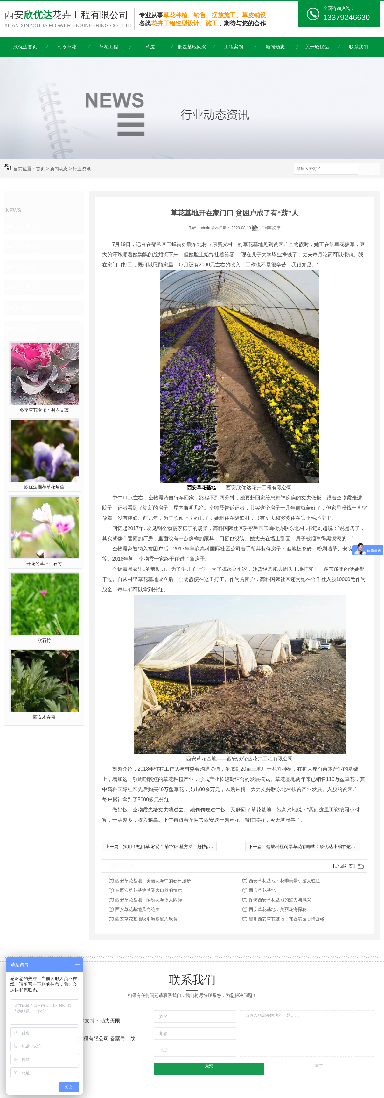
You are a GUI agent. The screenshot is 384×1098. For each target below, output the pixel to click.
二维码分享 (271, 228)
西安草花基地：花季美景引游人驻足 (284, 880)
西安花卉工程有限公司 (69, 20)
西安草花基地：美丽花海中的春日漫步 (153, 880)
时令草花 (66, 46)
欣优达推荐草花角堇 (44, 486)
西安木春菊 (44, 717)
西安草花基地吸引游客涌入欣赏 (146, 918)
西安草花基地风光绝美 (137, 909)
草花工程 (108, 46)
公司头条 (25, 226)
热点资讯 (25, 287)
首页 (40, 168)
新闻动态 (275, 46)
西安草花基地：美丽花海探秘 (278, 909)
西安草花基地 (262, 890)
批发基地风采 (192, 46)
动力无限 (110, 1020)
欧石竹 (44, 640)
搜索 (369, 169)
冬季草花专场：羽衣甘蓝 (44, 409)
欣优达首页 (25, 46)
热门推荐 (25, 328)
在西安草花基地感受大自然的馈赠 (148, 890)
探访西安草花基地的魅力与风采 (280, 899)
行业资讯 (82, 168)
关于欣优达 (317, 46)
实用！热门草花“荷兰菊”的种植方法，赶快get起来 (172, 846)
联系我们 (358, 46)
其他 (19, 308)
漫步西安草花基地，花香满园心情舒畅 (287, 918)
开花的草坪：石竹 (44, 563)
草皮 (150, 46)
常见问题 (25, 267)
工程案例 (233, 46)
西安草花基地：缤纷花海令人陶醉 (148, 899)
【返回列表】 (344, 866)
